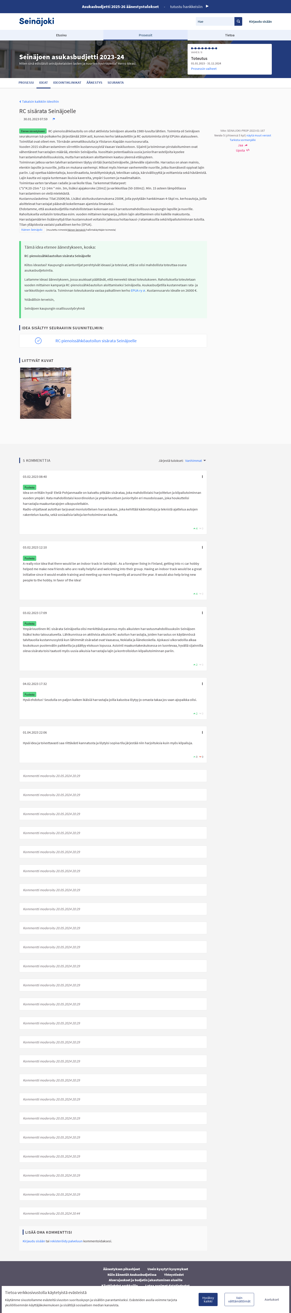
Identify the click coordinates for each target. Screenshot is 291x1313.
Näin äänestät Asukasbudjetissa (132, 1274)
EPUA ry (138, 290)
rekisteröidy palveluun (66, 1241)
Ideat (43, 82)
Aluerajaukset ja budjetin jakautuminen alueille (145, 1280)
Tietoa (229, 35)
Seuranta (116, 82)
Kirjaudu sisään (260, 21)
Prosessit (145, 35)
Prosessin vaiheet (204, 68)
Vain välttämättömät (239, 1299)
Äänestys (94, 82)
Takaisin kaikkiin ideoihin (39, 101)
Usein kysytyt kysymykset (167, 1269)
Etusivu (61, 35)
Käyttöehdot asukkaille (119, 1285)
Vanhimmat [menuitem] (193, 460)
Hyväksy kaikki (208, 1299)
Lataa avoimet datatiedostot (167, 1285)
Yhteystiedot (174, 1274)
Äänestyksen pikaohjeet (121, 1269)
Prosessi (26, 82)
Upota (243, 150)
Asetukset (272, 1299)
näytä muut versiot (259, 135)
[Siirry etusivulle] (38, 21)
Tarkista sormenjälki (243, 140)
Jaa (242, 145)
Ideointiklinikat (67, 82)
